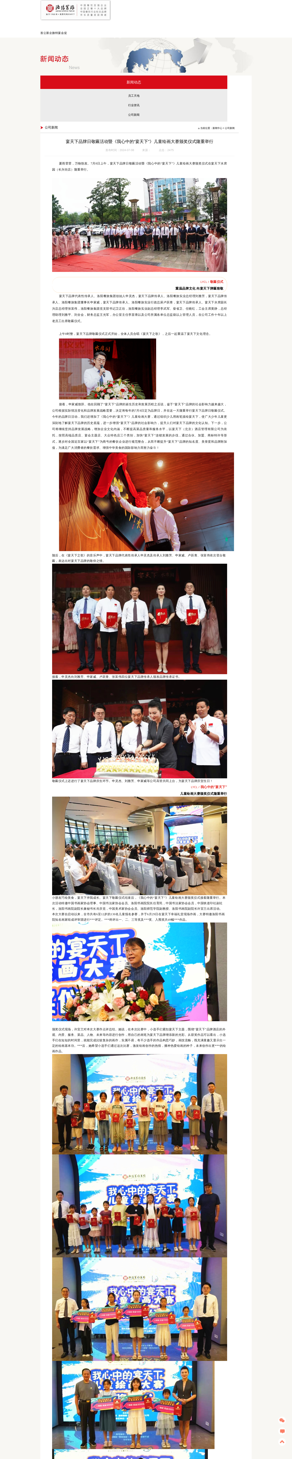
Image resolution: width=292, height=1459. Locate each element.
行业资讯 (64, 87)
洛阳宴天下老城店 (105, 1441)
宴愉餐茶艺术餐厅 (63, 1441)
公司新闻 (64, 96)
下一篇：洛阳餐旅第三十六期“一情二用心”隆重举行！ (207, 1417)
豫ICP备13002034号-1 (170, 1452)
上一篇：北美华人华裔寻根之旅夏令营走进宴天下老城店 (132, 1417)
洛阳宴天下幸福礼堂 (149, 1441)
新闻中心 (224, 64)
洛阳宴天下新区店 (126, 1441)
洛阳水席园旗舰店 (84, 1441)
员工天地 (64, 77)
